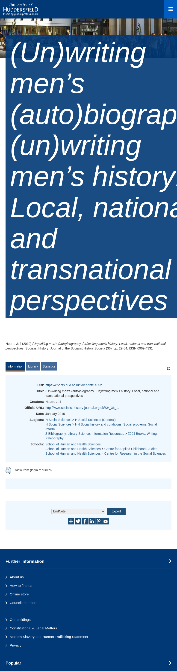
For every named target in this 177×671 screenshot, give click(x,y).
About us (17, 577)
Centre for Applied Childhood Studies (130, 449)
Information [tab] (15, 366)
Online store (19, 594)
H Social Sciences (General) (95, 420)
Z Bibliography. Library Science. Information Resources (84, 433)
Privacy (15, 645)
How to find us (21, 586)
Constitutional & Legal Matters (33, 628)
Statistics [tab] (49, 366)
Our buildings (20, 620)
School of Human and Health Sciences (73, 444)
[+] (168, 368)
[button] (8, 470)
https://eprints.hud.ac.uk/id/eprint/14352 (73, 385)
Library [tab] (33, 366)
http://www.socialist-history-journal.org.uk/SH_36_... (82, 408)
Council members (23, 603)
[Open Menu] (170, 9)
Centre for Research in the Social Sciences (135, 453)
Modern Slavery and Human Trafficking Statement (49, 637)
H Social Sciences (58, 420)
